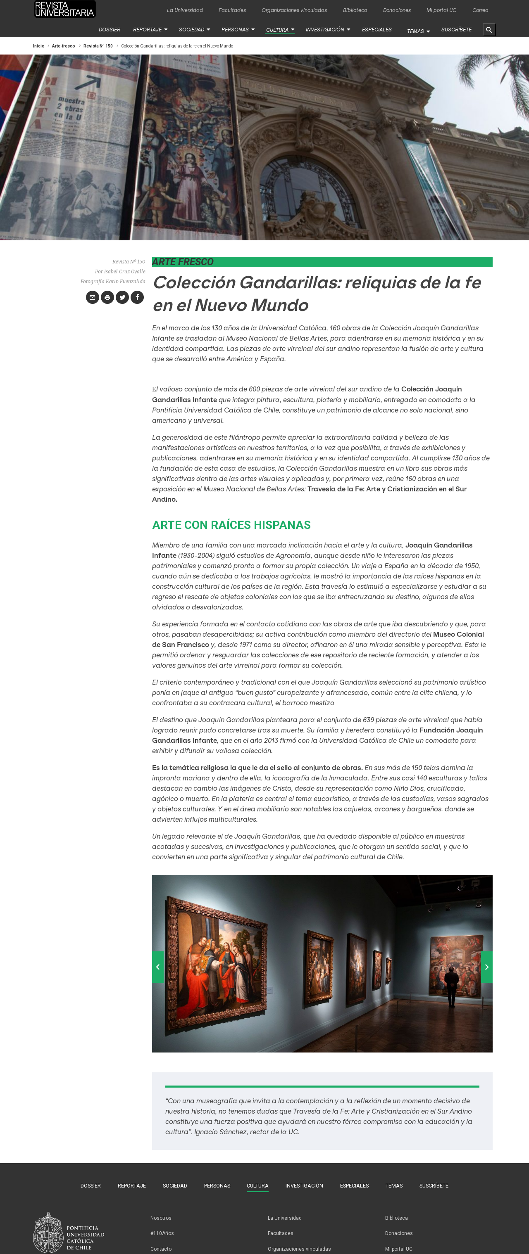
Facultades (232, 10)
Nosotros (161, 1214)
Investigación (324, 29)
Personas (237, 29)
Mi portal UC (441, 10)
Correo (480, 10)
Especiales (374, 29)
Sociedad (195, 29)
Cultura (278, 29)
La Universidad (185, 10)
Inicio (39, 45)
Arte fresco (183, 261)
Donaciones (397, 10)
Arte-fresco (63, 45)
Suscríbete (456, 29)
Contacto (161, 1241)
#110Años (162, 1227)
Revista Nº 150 (98, 45)
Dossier (115, 29)
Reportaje (152, 29)
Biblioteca (355, 10)
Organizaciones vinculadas (294, 10)
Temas (416, 29)
